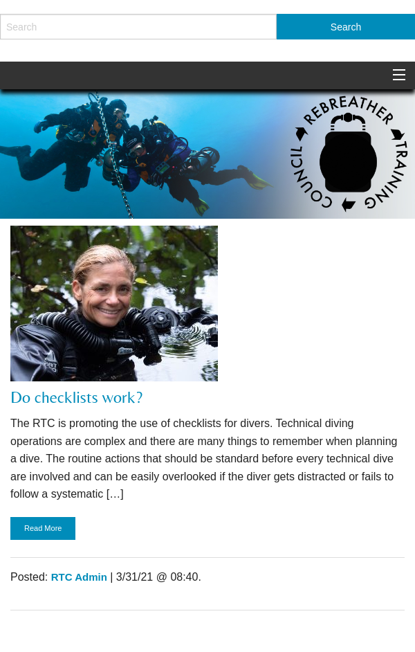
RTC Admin (79, 577)
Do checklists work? (76, 397)
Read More (43, 528)
